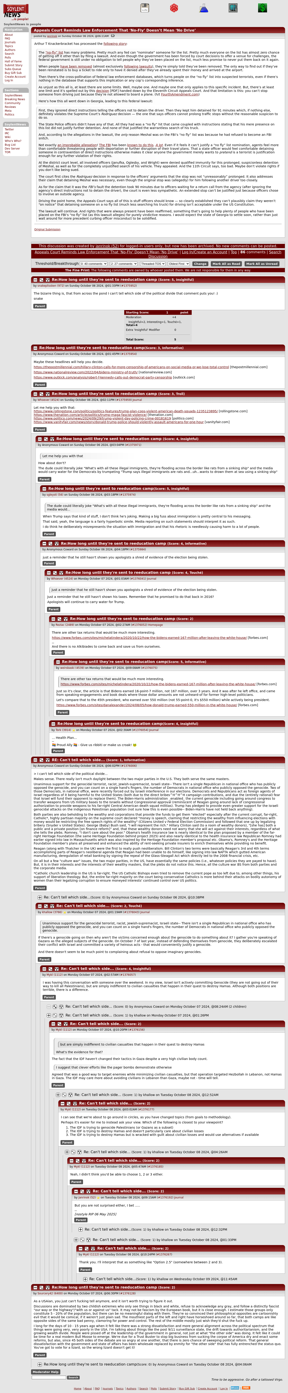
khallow (140, 1015)
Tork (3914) (63, 730)
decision (102, 91)
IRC (7, 133)
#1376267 (164, 1254)
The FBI (105, 145)
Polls (8, 57)
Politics (9, 114)
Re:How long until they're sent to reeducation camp (104, 279)
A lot (159, 145)
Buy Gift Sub (13, 73)
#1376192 (165, 1197)
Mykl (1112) (55, 974)
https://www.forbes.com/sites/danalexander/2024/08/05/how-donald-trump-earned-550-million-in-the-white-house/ (146, 705)
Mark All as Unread (262, 263)
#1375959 (123, 400)
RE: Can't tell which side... (78, 760)
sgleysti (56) (55, 494)
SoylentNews (16, 12)
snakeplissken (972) (51, 285)
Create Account (15, 76)
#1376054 (140, 730)
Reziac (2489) (65, 624)
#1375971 (133, 445)
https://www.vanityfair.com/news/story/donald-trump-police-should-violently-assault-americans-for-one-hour (119, 422)
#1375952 (128, 285)
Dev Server (12, 148)
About (9, 34)
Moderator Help (45, 1372)
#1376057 (127, 974)
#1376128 (127, 1293)
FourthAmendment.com (179, 94)
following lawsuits (138, 66)
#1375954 (129, 354)
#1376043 (131, 912)
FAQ (7, 38)
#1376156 (136, 1029)
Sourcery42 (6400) (50, 1293)
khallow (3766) (52, 912)
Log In (9, 80)
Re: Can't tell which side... (67, 897)
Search (9, 53)
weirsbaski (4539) (72, 667)
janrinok (52, 36)
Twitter (9, 129)
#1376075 (149, 667)
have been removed (76, 66)
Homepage (155, 624)
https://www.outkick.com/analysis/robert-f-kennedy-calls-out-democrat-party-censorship (103, 377)
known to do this (140, 145)
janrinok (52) (107, 246)
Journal (137, 400)
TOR (7, 152)
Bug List (10, 144)
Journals (10, 42)
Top (234, 252)
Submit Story (13, 65)
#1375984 (137, 549)
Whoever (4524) (48, 400)
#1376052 (139, 624)
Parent (40, 306)
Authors (10, 50)
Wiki (7, 137)
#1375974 (127, 494)
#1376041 (138, 578)
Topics (9, 46)
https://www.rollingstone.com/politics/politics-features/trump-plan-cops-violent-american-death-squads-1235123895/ (126, 411)
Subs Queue (13, 69)
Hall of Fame (13, 61)
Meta (8, 110)
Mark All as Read (226, 263)
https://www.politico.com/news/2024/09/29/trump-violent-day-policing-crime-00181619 (102, 418)
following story (115, 43)
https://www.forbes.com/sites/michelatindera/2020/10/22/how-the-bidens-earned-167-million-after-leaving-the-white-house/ (149, 638)
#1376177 (146, 1109)
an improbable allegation (77, 145)
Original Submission (47, 229)
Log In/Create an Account (204, 252)
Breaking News (15, 99)
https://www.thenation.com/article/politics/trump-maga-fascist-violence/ (90, 415)
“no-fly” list (54, 52)
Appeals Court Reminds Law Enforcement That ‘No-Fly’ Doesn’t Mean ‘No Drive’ (115, 30)
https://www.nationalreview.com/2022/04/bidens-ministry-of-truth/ (86, 372)
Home (77, 1388)
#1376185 (155, 1166)
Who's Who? (13, 141)
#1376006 (129, 765)
